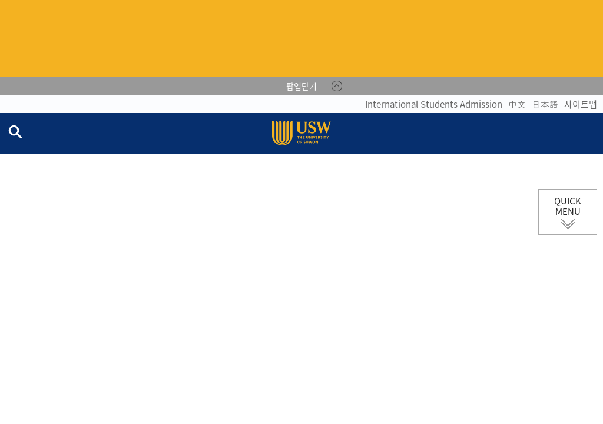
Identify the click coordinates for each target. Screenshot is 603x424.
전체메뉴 (593, 134)
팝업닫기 (301, 86)
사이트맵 (580, 104)
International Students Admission (433, 104)
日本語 (545, 104)
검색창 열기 (15, 131)
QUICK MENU (567, 206)
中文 (517, 104)
